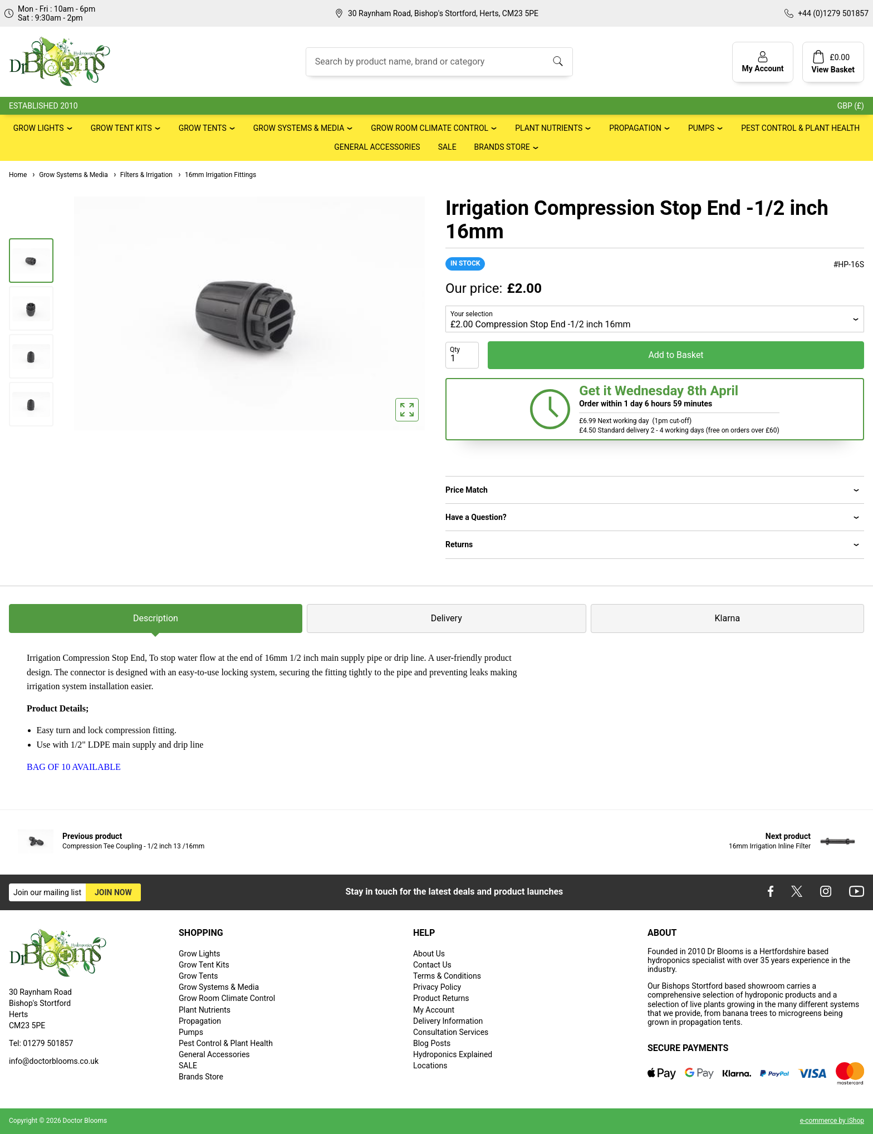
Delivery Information (448, 1021)
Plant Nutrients (548, 128)
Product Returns (441, 998)
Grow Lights (38, 128)
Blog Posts (431, 1043)
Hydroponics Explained (452, 1054)
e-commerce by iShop (832, 1121)
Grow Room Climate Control (429, 128)
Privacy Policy (437, 987)
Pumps (701, 128)
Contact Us (432, 964)
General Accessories (377, 147)
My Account (433, 1009)
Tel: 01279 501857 (41, 1043)
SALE (447, 147)
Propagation (635, 128)
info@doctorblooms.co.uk (54, 1061)
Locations (430, 1065)
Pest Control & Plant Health (800, 128)
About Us (429, 953)
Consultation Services (450, 1032)
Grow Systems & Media (299, 128)
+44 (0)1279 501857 (833, 13)
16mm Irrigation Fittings (216, 175)
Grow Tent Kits (121, 128)
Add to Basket (675, 355)
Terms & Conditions (447, 975)
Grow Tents (203, 128)
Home (18, 175)
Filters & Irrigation (142, 175)
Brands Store (502, 147)
